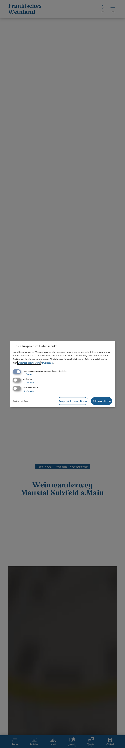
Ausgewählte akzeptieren (72, 400)
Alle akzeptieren (102, 400)
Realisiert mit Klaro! (20, 401)
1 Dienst (27, 374)
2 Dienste (28, 382)
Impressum (47, 362)
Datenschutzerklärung (29, 362)
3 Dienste (28, 390)
